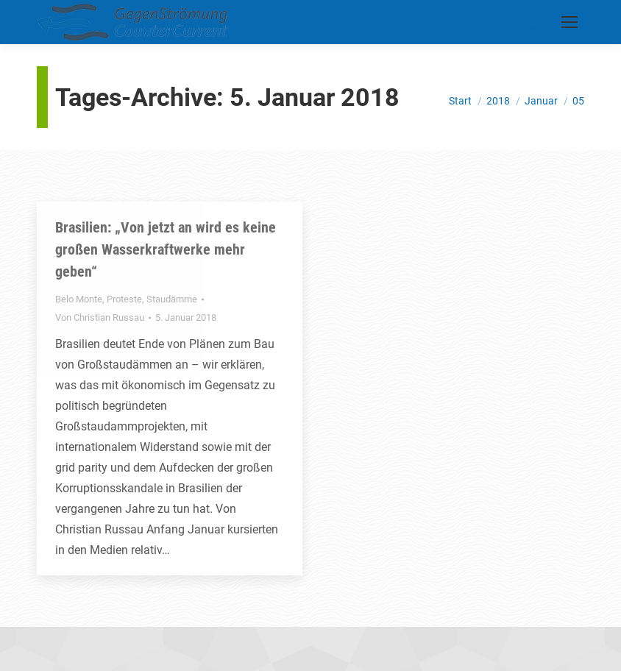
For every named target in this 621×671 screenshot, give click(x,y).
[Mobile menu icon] (569, 22)
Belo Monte (78, 299)
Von (99, 317)
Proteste (124, 299)
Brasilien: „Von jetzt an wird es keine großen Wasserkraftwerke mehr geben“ (165, 249)
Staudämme (171, 299)
